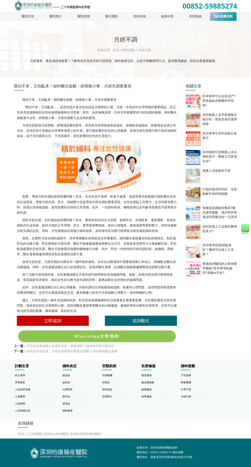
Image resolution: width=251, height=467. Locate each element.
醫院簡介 (55, 16)
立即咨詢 (52, 321)
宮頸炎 (106, 382)
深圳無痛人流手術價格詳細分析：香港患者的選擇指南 (219, 119)
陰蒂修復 (146, 396)
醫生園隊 (111, 16)
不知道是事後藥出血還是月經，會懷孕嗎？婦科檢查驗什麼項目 (70, 346)
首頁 (115, 50)
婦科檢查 (68, 410)
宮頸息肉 (107, 389)
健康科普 (167, 16)
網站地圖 (177, 452)
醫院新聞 (83, 16)
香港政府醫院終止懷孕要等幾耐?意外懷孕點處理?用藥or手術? (219, 268)
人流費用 (20, 396)
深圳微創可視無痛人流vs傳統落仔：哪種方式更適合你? (219, 156)
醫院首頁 (28, 16)
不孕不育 (186, 389)
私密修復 (148, 366)
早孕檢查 (20, 382)
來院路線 (195, 16)
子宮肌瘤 (186, 375)
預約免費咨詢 (223, 16)
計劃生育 (22, 366)
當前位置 (103, 50)
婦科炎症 (70, 366)
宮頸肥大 (107, 396)
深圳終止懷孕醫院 (56, 434)
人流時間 (20, 403)
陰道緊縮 (146, 375)
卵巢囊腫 (186, 382)
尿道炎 (66, 403)
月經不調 (144, 50)
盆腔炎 (66, 382)
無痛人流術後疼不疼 (216, 170)
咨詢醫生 (141, 321)
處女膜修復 (147, 382)
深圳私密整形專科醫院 (85, 434)
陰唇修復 (146, 389)
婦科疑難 (128, 50)
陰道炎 (66, 375)
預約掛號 (139, 16)
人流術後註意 (22, 410)
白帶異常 (68, 389)
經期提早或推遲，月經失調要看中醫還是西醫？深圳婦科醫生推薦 (71, 351)
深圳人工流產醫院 (30, 434)
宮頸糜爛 (107, 375)
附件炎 (66, 396)
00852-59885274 (209, 6)
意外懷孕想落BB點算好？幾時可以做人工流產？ (218, 249)
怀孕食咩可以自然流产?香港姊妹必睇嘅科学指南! (219, 100)
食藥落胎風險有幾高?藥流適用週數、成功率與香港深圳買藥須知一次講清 (219, 212)
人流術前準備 (22, 389)
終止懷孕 (20, 375)
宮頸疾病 (109, 366)
